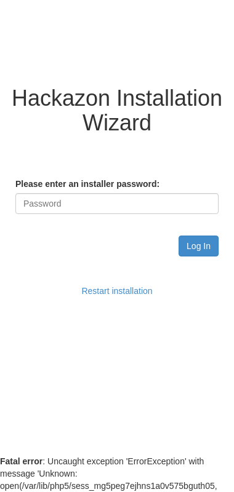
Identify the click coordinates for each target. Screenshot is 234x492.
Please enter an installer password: (87, 184)
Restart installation (116, 291)
